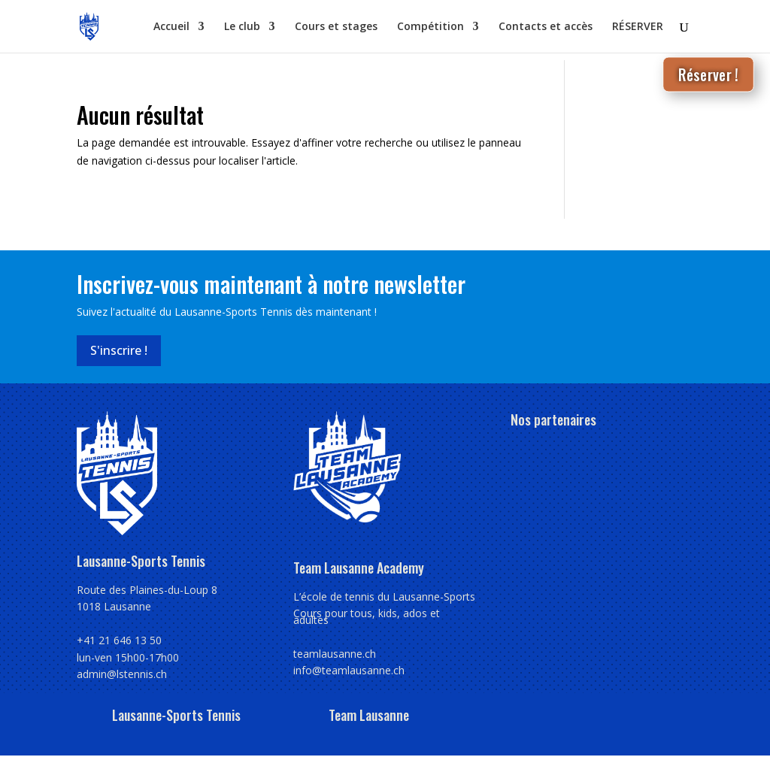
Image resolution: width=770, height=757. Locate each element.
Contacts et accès (546, 27)
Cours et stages (336, 27)
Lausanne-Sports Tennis (176, 715)
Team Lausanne (369, 715)
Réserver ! (708, 74)
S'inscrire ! (118, 350)
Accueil (171, 27)
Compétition (430, 27)
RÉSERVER (637, 27)
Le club (242, 27)
